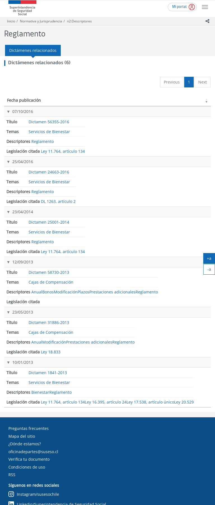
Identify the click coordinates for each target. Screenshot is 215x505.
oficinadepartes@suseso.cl (33, 367)
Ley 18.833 (184, 234)
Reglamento (145, 117)
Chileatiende (20, 439)
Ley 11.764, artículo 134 (183, 120)
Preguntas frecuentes (28, 344)
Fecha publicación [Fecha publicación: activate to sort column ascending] (18, 103)
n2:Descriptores (79, 21)
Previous (172, 82)
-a (211, 270)
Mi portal (179, 7)
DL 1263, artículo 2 (188, 139)
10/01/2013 (16, 276)
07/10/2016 (16, 117)
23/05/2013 (16, 233)
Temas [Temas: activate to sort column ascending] (96, 105)
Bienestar (143, 276)
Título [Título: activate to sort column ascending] (54, 105)
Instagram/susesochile (33, 410)
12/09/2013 (16, 175)
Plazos (140, 200)
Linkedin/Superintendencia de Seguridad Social (57, 420)
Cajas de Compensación (103, 178)
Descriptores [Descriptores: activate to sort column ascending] (143, 105)
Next (202, 82)
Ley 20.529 (184, 316)
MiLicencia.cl (20, 447)
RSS (11, 390)
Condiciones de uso (26, 382)
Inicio (11, 21)
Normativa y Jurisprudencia (41, 21)
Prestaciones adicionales (144, 211)
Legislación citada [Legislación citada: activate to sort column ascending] (182, 103)
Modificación (145, 191)
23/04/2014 (16, 155)
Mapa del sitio (21, 352)
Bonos (140, 183)
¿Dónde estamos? (24, 359)
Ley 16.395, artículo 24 (183, 292)
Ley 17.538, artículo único (184, 305)
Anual (139, 175)
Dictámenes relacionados (33, 50)
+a (211, 259)
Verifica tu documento (29, 375)
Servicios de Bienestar (102, 120)
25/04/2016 (16, 136)
